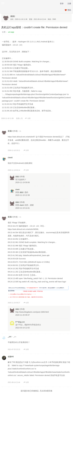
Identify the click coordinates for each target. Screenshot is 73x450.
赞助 (69, 10)
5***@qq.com (20, 322)
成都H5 (11, 357)
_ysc (10, 337)
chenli (10, 158)
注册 (69, 3)
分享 (28, 118)
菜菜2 (12, 16)
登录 (62, 3)
